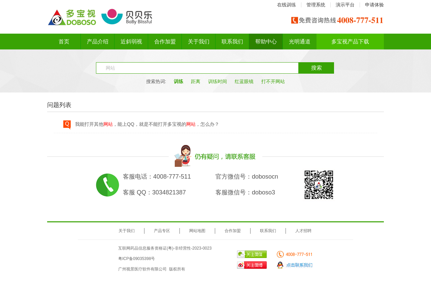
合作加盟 (165, 41)
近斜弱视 (131, 41)
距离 (195, 81)
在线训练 (286, 4)
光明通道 (299, 41)
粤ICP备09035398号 (136, 258)
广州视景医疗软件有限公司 (142, 269)
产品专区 (162, 230)
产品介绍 (97, 41)
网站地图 (197, 230)
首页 (64, 41)
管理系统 (315, 4)
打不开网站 (273, 81)
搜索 (316, 68)
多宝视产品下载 (350, 41)
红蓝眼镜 (244, 81)
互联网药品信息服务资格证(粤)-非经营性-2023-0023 (164, 248)
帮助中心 (266, 41)
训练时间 (217, 81)
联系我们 (232, 41)
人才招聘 (303, 230)
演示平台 (345, 4)
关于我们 (198, 41)
